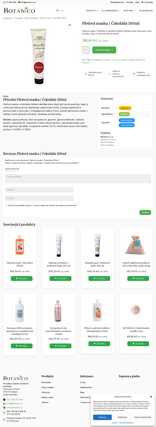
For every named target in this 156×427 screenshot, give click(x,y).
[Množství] (85, 50)
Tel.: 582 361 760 (15, 399)
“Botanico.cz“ (8, 18)
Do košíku (21, 278)
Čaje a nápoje (48, 387)
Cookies (115, 422)
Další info (128, 11)
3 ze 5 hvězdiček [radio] (10, 171)
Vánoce (45, 402)
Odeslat (145, 212)
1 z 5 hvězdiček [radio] (6, 171)
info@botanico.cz (15, 403)
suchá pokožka (127, 125)
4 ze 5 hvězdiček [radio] (12, 171)
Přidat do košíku (103, 50)
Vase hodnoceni (12, 169)
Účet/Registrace (117, 2)
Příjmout (102, 417)
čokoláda (124, 114)
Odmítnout (122, 417)
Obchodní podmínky (126, 422)
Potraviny (46, 392)
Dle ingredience (110, 11)
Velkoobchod (146, 11)
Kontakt (130, 2)
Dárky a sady (47, 397)
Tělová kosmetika (31, 18)
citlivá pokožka (127, 120)
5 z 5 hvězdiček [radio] (14, 171)
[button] (151, 396)
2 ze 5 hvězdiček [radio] (8, 171)
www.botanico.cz (14, 407)
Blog (137, 2)
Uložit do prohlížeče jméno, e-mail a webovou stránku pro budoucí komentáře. (42, 205)
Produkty (91, 11)
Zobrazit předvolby (142, 417)
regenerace (125, 108)
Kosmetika (19, 18)
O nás (82, 382)
